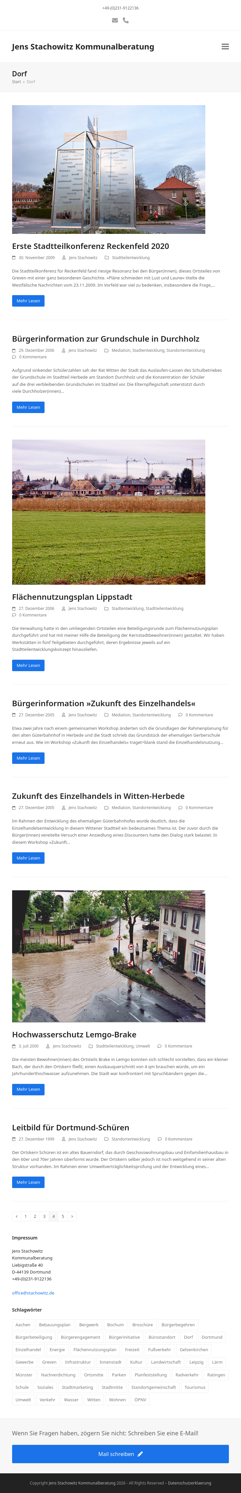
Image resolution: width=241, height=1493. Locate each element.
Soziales (45, 1387)
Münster (24, 1375)
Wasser (71, 1400)
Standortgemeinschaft (153, 1387)
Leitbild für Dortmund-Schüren (70, 1127)
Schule (22, 1387)
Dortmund (212, 1337)
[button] (225, 46)
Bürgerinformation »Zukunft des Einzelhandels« (103, 703)
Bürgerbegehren (178, 1325)
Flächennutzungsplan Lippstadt (72, 596)
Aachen (23, 1325)
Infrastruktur (78, 1362)
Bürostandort (162, 1337)
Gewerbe (25, 1362)
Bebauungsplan (54, 1325)
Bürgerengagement (80, 1337)
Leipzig (197, 1362)
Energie (57, 1349)
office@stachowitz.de (33, 1293)
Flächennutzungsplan (95, 1349)
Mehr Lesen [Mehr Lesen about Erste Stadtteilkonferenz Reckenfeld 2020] (28, 301)
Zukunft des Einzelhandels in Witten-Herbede (98, 795)
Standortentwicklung (186, 350)
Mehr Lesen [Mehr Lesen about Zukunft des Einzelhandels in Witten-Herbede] (28, 858)
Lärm (217, 1362)
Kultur (136, 1362)
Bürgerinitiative (124, 1337)
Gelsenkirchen (194, 1349)
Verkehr (47, 1400)
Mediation (121, 350)
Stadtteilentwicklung (131, 257)
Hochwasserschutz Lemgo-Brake (74, 1034)
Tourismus (195, 1387)
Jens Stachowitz (83, 257)
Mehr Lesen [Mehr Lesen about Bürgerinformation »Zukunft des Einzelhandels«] (28, 758)
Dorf (188, 1337)
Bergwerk (89, 1325)
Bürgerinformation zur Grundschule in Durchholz (105, 338)
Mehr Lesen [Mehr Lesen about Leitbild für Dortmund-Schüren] (28, 1182)
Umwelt (143, 1046)
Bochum (115, 1325)
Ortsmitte (93, 1375)
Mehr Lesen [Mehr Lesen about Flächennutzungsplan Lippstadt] (28, 665)
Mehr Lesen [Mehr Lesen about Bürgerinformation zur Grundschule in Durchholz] (28, 407)
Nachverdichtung (58, 1375)
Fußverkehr (159, 1349)
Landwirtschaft (166, 1362)
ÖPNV (140, 1400)
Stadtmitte (112, 1387)
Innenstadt (110, 1362)
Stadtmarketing (77, 1387)
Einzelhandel (28, 1349)
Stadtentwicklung (148, 350)
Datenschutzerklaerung (189, 1483)
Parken (119, 1375)
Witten (94, 1400)
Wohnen (117, 1400)
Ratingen (216, 1375)
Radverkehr (187, 1375)
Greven (49, 1362)
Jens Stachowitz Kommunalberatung (83, 46)
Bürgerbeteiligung (34, 1337)
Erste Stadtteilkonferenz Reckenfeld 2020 (90, 245)
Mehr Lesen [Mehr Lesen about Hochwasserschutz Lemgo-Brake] (28, 1089)
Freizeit (132, 1349)
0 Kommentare (33, 357)
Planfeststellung (151, 1375)
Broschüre (143, 1325)
